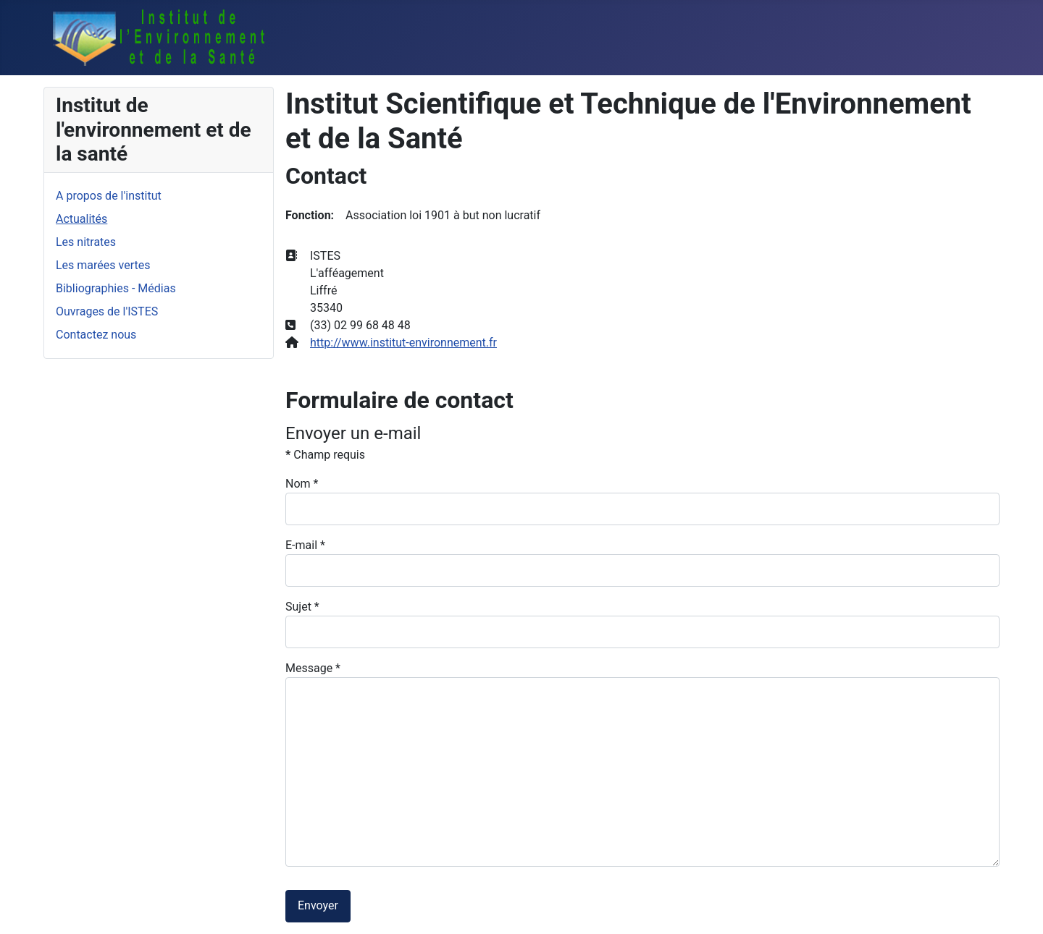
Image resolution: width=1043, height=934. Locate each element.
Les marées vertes (103, 265)
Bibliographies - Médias (116, 288)
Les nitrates (86, 242)
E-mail (305, 545)
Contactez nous (96, 334)
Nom (301, 484)
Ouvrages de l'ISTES (107, 311)
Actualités (81, 219)
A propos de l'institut (109, 196)
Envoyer (318, 905)
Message (312, 668)
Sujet (302, 607)
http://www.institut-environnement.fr (403, 342)
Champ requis (325, 455)
